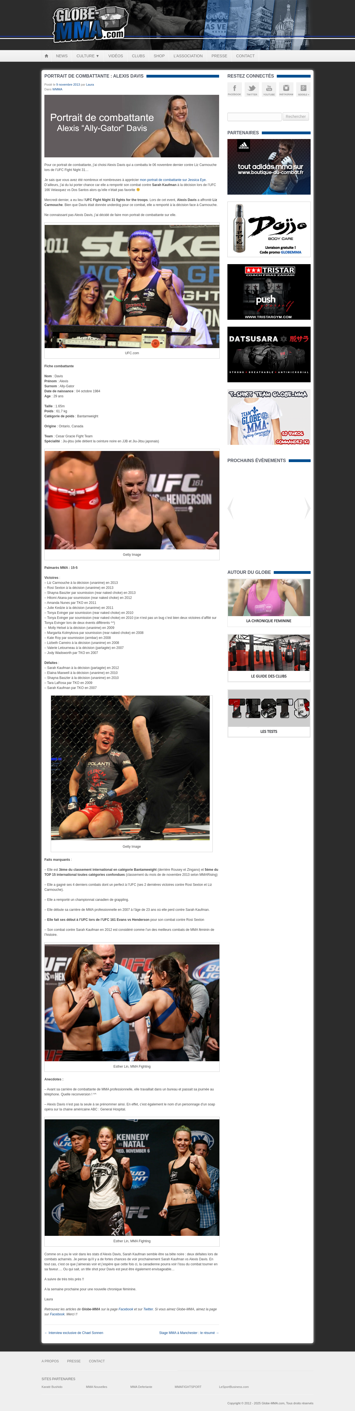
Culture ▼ (88, 56)
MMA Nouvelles (96, 1386)
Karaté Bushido (52, 1386)
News (62, 56)
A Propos (50, 1361)
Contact (245, 56)
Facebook (125, 1309)
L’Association (188, 56)
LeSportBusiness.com (234, 1386)
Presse (219, 56)
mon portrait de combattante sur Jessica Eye (173, 180)
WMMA (57, 89)
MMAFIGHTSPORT (188, 1386)
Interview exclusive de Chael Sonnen (73, 1333)
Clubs (138, 56)
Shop (159, 56)
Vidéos (115, 56)
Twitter (148, 1309)
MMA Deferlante (141, 1386)
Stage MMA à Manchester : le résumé (189, 1333)
